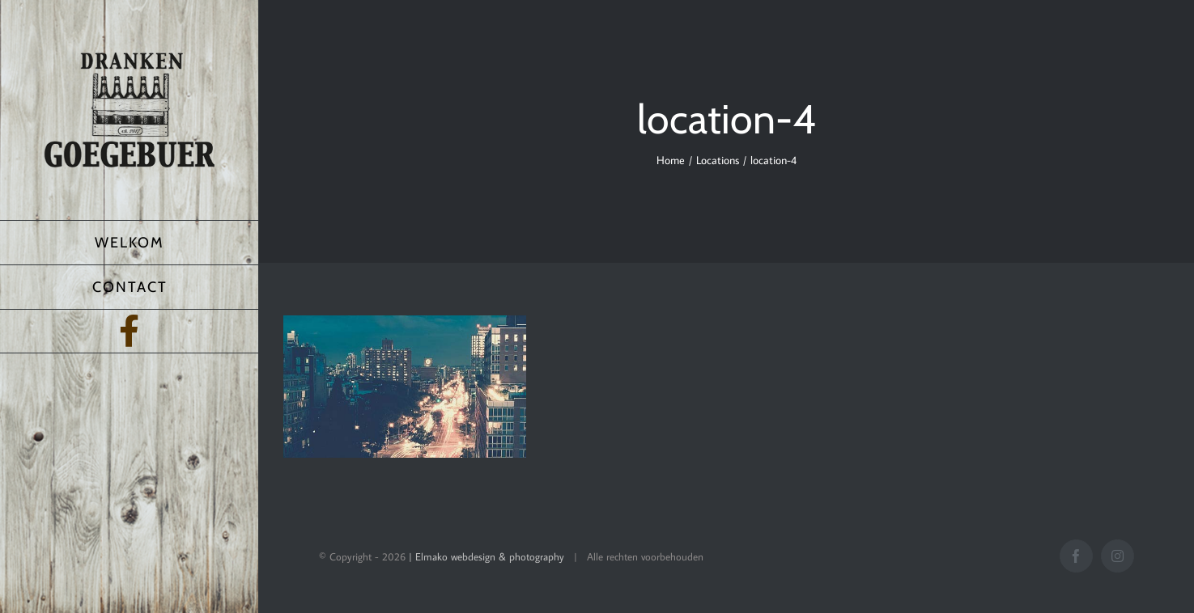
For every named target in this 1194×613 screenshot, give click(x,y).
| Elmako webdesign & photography (486, 556)
